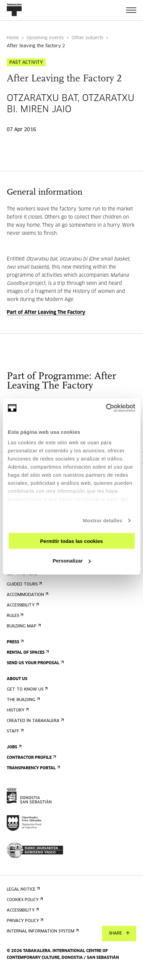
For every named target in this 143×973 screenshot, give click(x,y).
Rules (14, 616)
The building (23, 700)
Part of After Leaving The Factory (46, 312)
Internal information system (42, 931)
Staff (14, 731)
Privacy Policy (24, 921)
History (17, 710)
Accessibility (22, 605)
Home (13, 38)
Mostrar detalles (102, 520)
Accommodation (27, 595)
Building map (23, 626)
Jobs (13, 747)
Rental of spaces (27, 652)
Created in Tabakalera (35, 721)
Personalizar (72, 561)
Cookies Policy (24, 900)
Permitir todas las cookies (71, 541)
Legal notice (23, 889)
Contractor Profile (31, 757)
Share (119, 933)
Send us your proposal (35, 663)
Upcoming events (45, 38)
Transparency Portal (33, 768)
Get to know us (26, 689)
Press (14, 642)
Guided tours (24, 584)
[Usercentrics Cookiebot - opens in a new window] (105, 408)
